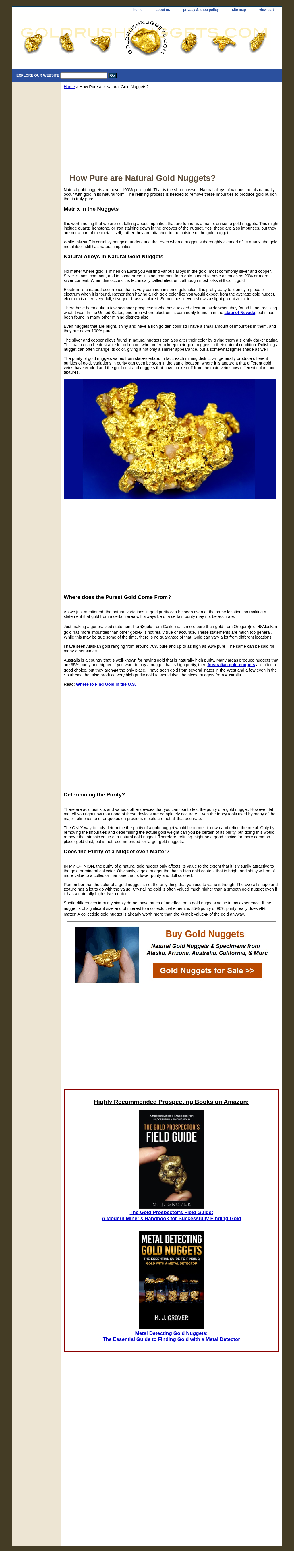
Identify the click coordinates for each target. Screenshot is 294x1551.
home (137, 10)
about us (163, 10)
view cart (266, 10)
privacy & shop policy (201, 10)
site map (239, 10)
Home (69, 86)
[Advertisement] (171, 133)
